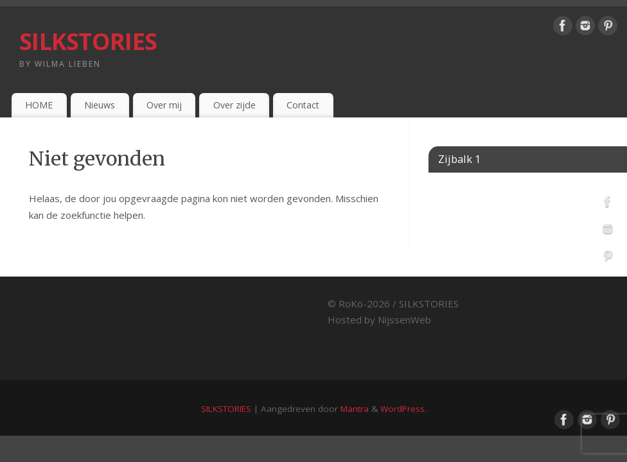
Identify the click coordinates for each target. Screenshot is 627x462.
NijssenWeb (404, 319)
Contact (303, 105)
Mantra (354, 409)
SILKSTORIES (88, 41)
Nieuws (99, 105)
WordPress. (403, 409)
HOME (39, 105)
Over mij (164, 105)
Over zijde (234, 105)
